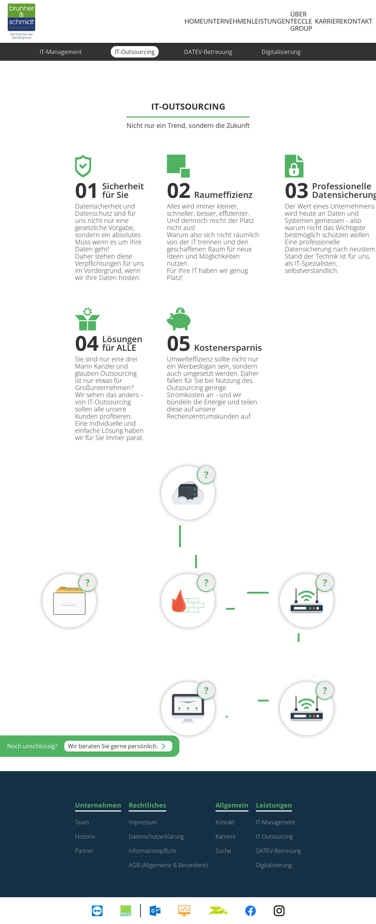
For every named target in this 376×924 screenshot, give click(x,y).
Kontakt (357, 21)
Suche (223, 850)
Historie (85, 836)
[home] (21, 21)
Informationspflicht (152, 850)
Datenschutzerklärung (156, 836)
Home (193, 21)
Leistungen (271, 21)
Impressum (143, 822)
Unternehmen (227, 21)
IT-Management (275, 822)
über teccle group (301, 21)
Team (82, 822)
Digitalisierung (274, 865)
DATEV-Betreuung (278, 850)
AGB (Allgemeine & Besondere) (168, 865)
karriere (329, 21)
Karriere (226, 836)
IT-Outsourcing (274, 836)
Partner (84, 850)
